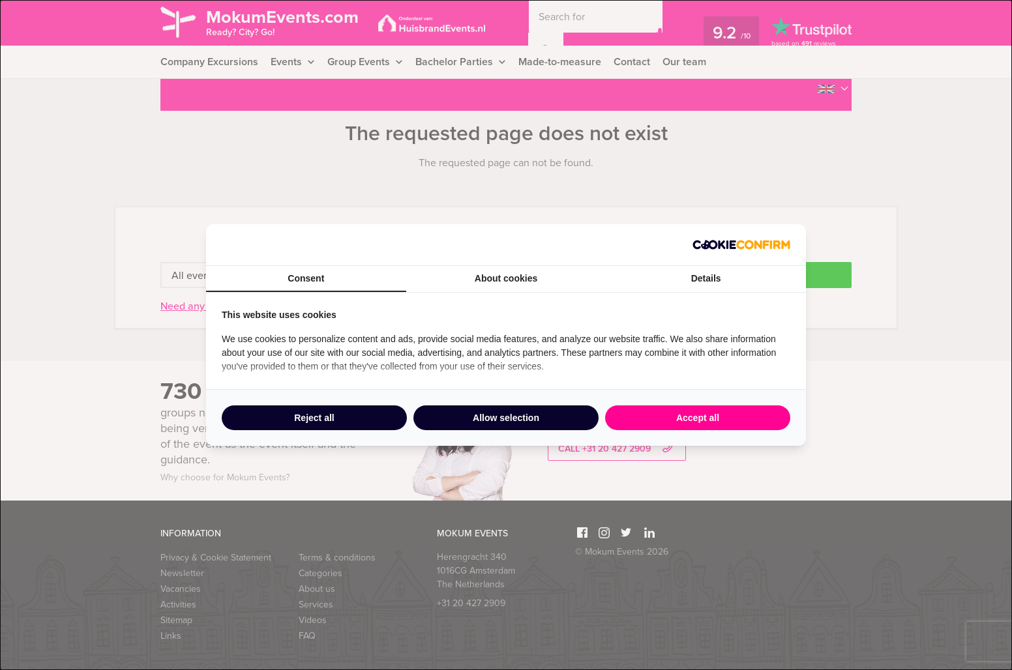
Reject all (314, 418)
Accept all (697, 418)
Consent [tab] (306, 278)
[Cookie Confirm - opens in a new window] (741, 245)
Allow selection (506, 418)
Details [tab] (706, 278)
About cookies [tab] (506, 278)
